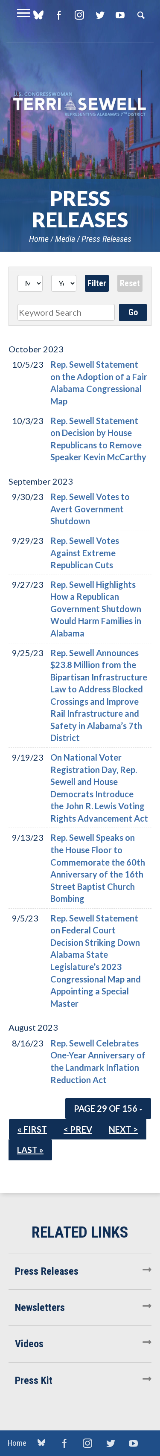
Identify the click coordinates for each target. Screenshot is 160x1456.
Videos (29, 1344)
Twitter (100, 15)
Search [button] (140, 15)
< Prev (78, 1129)
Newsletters (40, 1308)
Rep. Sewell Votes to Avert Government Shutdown (90, 508)
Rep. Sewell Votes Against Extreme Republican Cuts (84, 552)
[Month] (30, 283)
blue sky (41, 1442)
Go (133, 312)
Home (39, 239)
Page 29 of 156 (108, 1108)
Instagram (79, 15)
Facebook (59, 15)
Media (65, 239)
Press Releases (106, 239)
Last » (30, 1150)
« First (32, 1129)
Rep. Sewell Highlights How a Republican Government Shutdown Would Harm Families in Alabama (95, 608)
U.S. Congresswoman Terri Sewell (80, 104)
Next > (123, 1129)
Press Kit (33, 1380)
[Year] (63, 283)
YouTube (120, 15)
